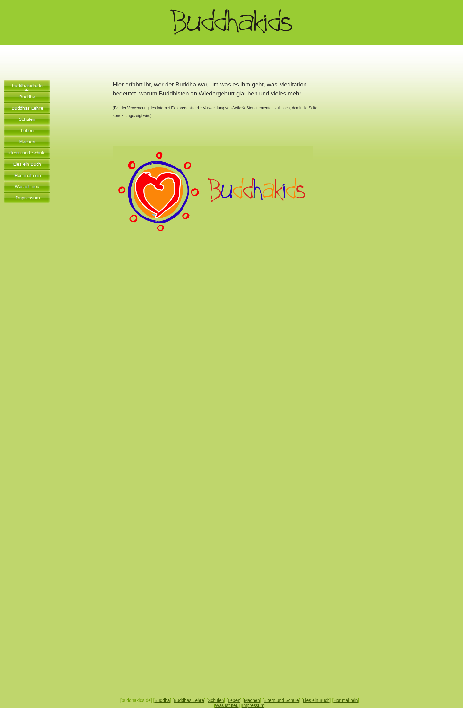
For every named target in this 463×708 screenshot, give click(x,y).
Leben (234, 700)
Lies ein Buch (316, 700)
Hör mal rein (345, 700)
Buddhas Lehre (189, 700)
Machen (252, 700)
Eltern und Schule (281, 700)
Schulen (216, 700)
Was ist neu (227, 705)
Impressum (253, 705)
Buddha (162, 700)
